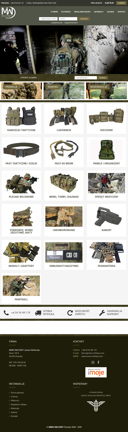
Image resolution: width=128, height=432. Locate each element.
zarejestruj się (56, 23)
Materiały (14, 408)
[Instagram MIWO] (93, 362)
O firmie (13, 396)
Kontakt (13, 416)
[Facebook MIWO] (98, 362)
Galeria (13, 412)
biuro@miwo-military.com (93, 353)
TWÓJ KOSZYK (96, 3)
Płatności (14, 400)
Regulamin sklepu (18, 404)
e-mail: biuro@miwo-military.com (41, 3)
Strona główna (28, 77)
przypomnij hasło (71, 23)
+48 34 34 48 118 (17, 3)
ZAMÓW (121, 3)
